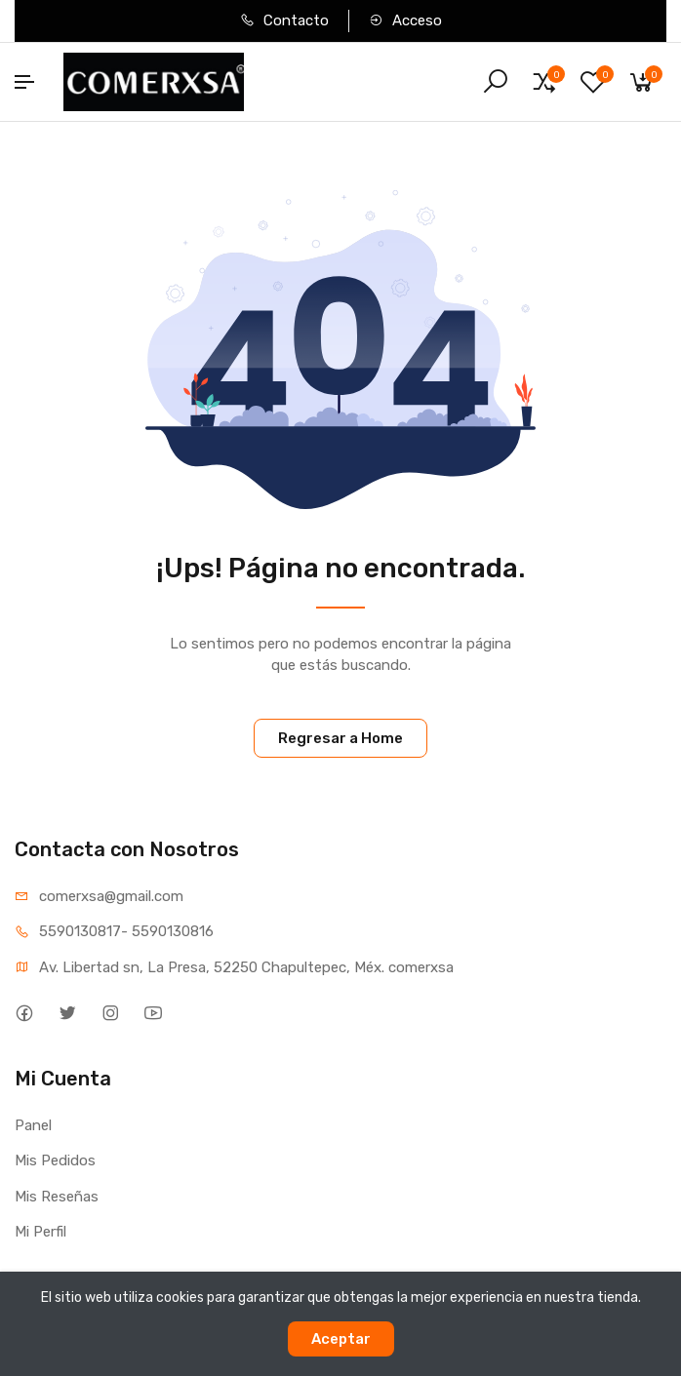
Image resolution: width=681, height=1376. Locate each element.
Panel (33, 1125)
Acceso (405, 20)
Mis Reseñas (57, 1196)
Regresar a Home (340, 738)
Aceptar (341, 1339)
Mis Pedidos (55, 1160)
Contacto (284, 20)
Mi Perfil (40, 1231)
